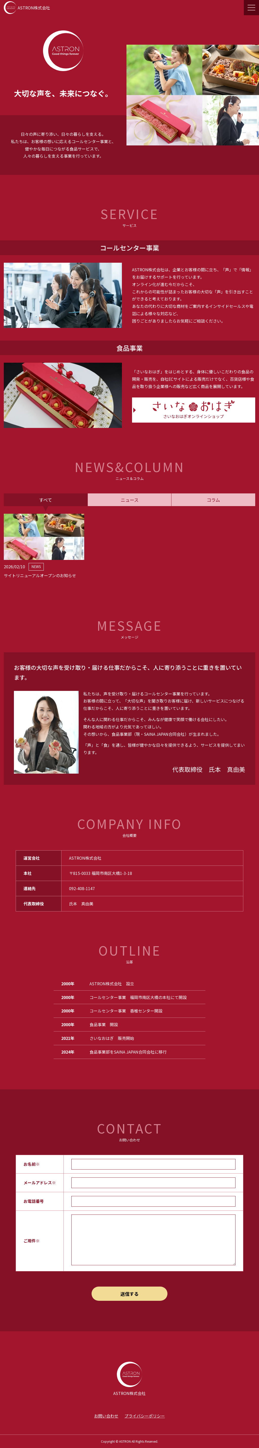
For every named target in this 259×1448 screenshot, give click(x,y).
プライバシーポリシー (144, 1416)
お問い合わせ (106, 1416)
